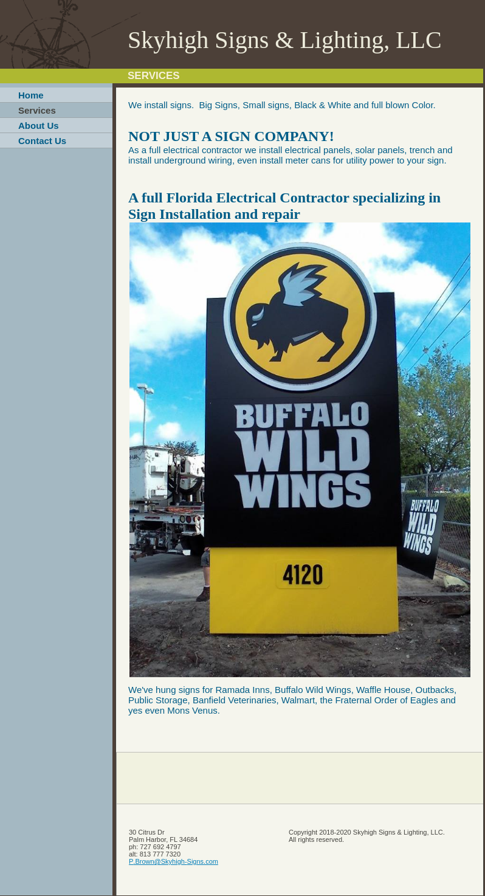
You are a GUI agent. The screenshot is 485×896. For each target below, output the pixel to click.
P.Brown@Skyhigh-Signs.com (173, 861)
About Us (38, 125)
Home (31, 95)
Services (37, 110)
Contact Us (42, 141)
